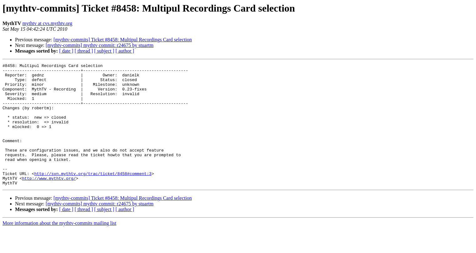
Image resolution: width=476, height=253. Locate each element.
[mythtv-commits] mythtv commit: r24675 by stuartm (99, 45)
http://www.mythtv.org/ (49, 201)
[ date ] (66, 51)
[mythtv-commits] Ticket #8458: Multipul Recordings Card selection (123, 39)
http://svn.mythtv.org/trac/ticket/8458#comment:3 (92, 196)
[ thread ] (84, 51)
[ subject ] (104, 51)
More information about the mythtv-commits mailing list (59, 247)
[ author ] (125, 51)
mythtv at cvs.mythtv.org (48, 23)
